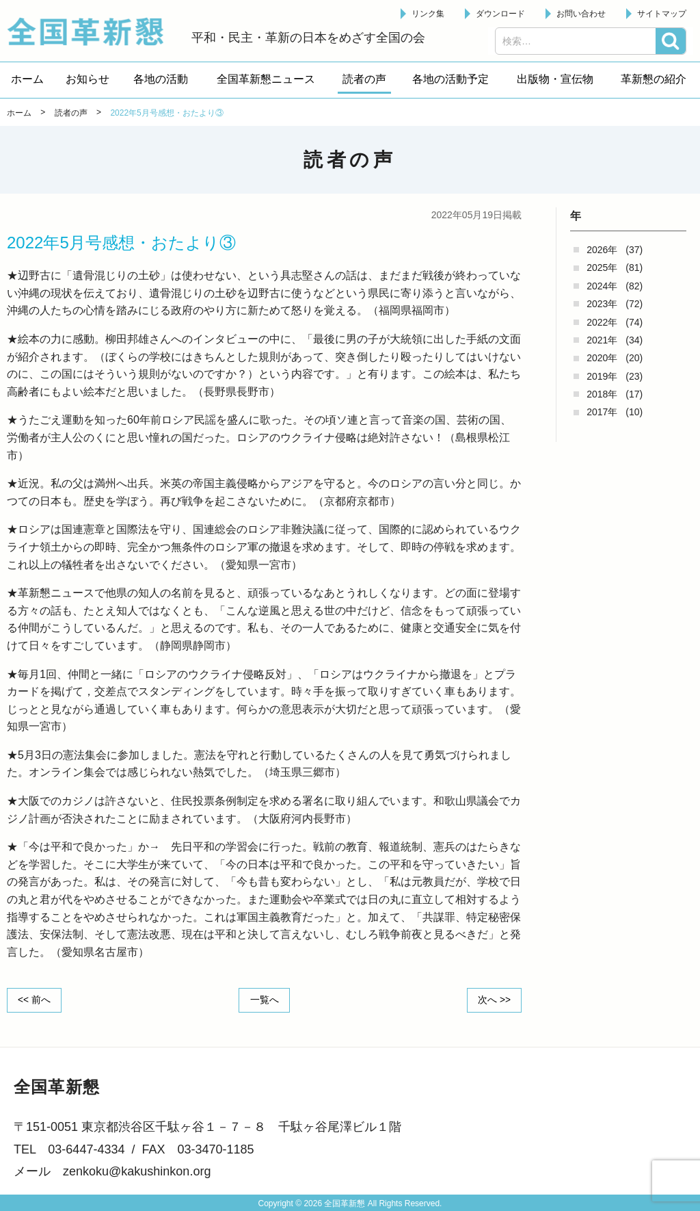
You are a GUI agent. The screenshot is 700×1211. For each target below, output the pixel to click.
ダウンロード (500, 13)
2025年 (602, 267)
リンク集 (428, 13)
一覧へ (264, 999)
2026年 (602, 249)
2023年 (602, 303)
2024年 (602, 286)
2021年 (602, 340)
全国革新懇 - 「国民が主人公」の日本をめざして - (92, 31)
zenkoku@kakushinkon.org (137, 1171)
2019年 (602, 376)
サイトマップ (661, 13)
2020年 (602, 357)
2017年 (602, 411)
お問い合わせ (581, 13)
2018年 (602, 394)
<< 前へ (34, 999)
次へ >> (493, 999)
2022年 (602, 322)
